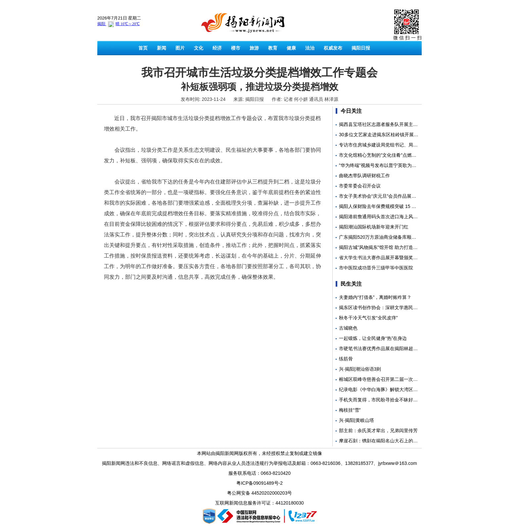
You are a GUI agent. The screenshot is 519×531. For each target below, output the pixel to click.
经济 (217, 48)
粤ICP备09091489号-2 (259, 483)
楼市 (235, 48)
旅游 (254, 48)
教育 (272, 48)
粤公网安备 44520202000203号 (259, 493)
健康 (291, 48)
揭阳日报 (361, 48)
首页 (143, 48)
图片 (180, 48)
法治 (309, 48)
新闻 (161, 48)
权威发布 (333, 48)
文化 (198, 48)
